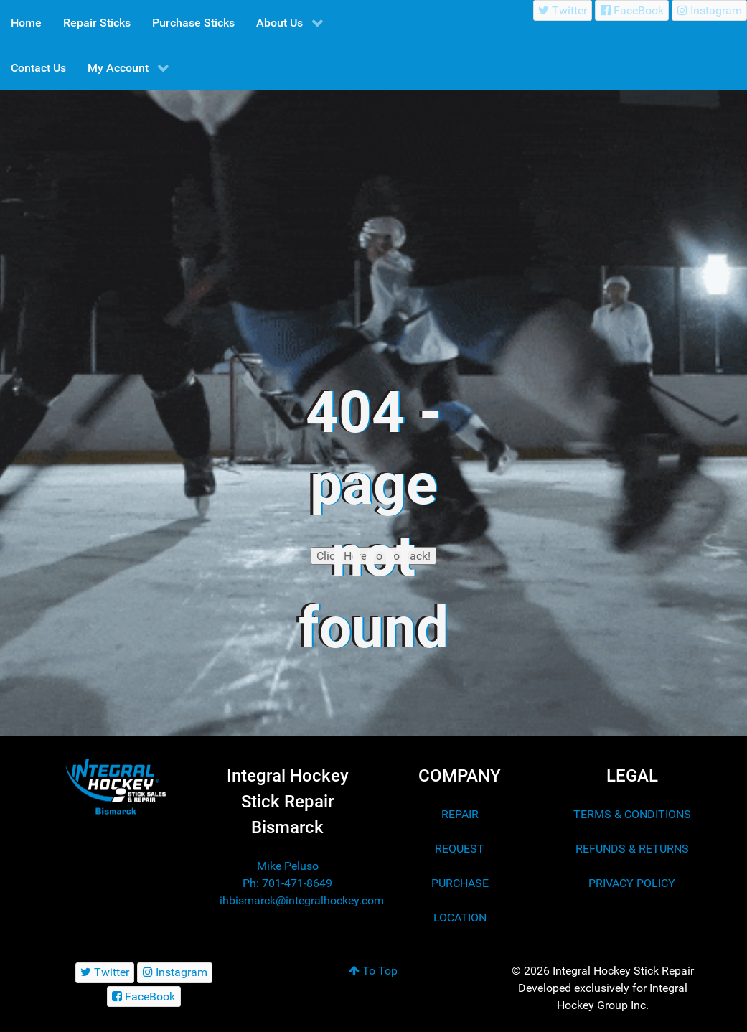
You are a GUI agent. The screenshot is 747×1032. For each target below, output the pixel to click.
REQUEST (459, 848)
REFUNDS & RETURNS (632, 848)
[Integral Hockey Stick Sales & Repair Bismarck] (115, 787)
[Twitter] (563, 10)
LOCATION (460, 917)
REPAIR (460, 814)
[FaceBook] (632, 10)
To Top (373, 970)
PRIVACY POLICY (631, 883)
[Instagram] (709, 10)
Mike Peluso (288, 866)
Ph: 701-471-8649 (287, 883)
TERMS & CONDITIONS (632, 814)
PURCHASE (460, 883)
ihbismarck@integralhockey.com (302, 900)
